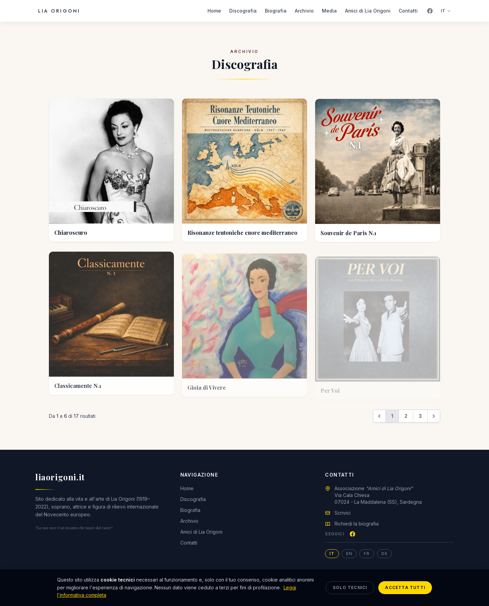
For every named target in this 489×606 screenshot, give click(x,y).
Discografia (243, 11)
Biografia (276, 11)
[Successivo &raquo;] (433, 416)
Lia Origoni (59, 10)
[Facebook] (430, 11)
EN (349, 553)
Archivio (304, 11)
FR (366, 553)
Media (329, 11)
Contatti (408, 11)
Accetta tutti (405, 587)
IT (446, 10)
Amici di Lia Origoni (368, 11)
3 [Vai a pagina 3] (420, 416)
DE (384, 553)
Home (214, 11)
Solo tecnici (350, 587)
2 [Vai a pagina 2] (406, 416)
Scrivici (342, 513)
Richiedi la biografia (356, 524)
